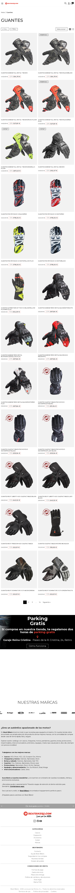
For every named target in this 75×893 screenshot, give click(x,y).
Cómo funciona (37, 646)
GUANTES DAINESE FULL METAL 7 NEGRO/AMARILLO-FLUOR (18, 167)
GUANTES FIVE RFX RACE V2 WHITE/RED (51, 214)
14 (40, 602)
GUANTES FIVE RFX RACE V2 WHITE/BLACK (52, 261)
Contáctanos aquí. (17, 786)
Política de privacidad (41, 891)
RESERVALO (43, 35)
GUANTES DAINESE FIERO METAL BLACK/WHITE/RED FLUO (18, 402)
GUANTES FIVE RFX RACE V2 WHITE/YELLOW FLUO (17, 261)
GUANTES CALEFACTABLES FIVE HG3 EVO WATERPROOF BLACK (14, 450)
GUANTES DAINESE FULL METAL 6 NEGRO (51, 167)
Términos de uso (25, 891)
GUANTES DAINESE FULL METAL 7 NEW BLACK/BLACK (55, 73)
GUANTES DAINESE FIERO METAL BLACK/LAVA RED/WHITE (53, 355)
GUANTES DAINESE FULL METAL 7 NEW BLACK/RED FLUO (54, 120)
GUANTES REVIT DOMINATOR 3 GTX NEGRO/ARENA (17, 590)
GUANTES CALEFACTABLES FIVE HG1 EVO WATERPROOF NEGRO (51, 402)
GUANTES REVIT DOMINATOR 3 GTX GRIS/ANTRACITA (55, 590)
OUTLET (5, 129)
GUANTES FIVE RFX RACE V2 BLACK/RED (14, 214)
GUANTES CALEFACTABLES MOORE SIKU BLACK (53, 543)
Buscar (65, 3)
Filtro (14, 29)
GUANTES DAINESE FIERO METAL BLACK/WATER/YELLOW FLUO (11, 355)
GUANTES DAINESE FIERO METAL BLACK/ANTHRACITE (55, 308)
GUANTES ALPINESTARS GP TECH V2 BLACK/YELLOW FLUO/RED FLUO (18, 308)
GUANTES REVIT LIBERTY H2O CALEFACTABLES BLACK (18, 496)
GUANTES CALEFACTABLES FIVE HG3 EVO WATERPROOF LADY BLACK (51, 450)
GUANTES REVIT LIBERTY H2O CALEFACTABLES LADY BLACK (55, 497)
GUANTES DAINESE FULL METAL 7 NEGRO (14, 73)
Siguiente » (47, 602)
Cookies (53, 891)
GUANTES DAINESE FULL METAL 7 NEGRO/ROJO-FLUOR (19, 120)
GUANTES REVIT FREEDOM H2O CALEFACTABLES (17, 543)
